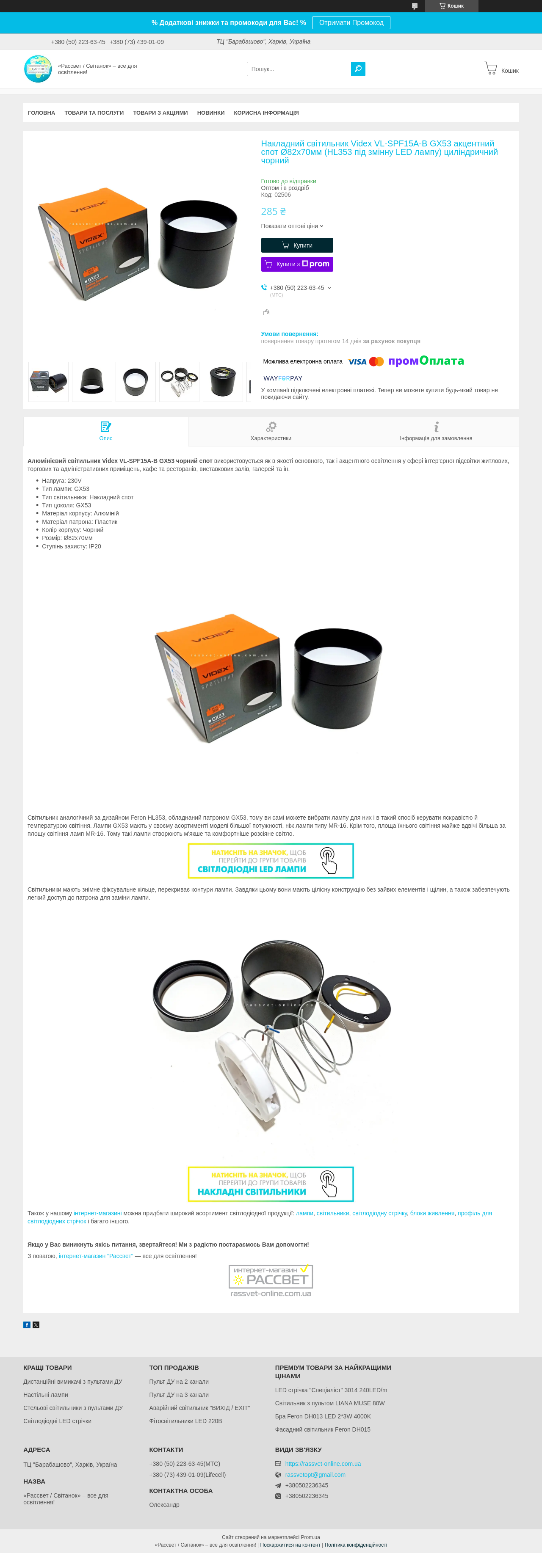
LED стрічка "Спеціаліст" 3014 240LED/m (331, 1390)
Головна (41, 113)
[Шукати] (358, 69)
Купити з (303, 264)
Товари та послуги (94, 113)
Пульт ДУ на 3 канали (179, 1394)
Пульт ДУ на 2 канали (179, 1381)
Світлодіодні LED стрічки (57, 1421)
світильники (333, 1213)
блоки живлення (432, 1213)
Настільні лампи (45, 1394)
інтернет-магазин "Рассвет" (96, 1256)
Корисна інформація (266, 113)
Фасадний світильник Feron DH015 (323, 1429)
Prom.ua (310, 1537)
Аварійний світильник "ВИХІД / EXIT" (199, 1407)
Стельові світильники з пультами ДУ (73, 1407)
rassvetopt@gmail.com (315, 1475)
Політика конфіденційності (356, 1545)
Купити (302, 245)
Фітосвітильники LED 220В (185, 1421)
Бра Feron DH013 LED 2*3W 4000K (323, 1416)
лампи (304, 1213)
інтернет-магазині (98, 1213)
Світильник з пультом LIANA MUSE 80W (330, 1403)
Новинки (211, 113)
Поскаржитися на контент (290, 1545)
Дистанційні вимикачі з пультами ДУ (72, 1381)
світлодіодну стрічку (379, 1213)
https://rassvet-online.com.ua (323, 1463)
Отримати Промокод (351, 22)
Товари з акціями (160, 113)
